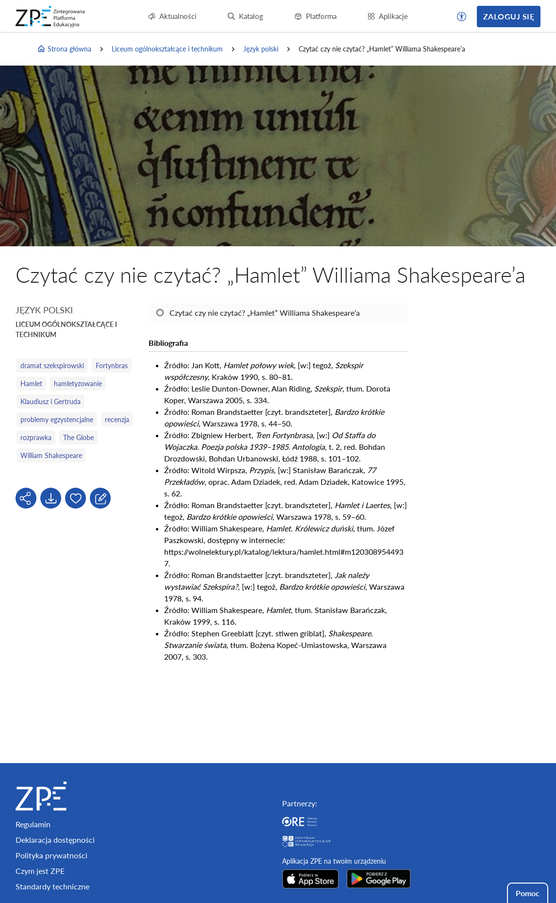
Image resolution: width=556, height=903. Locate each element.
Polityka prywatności (51, 855)
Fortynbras (112, 365)
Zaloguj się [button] (508, 16)
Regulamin (33, 824)
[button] (462, 16)
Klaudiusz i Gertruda (50, 401)
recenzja (117, 419)
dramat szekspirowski (52, 365)
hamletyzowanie (78, 383)
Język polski (260, 49)
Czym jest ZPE (40, 870)
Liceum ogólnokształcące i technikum (167, 49)
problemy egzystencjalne (56, 419)
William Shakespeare (51, 455)
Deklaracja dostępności (55, 839)
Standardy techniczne (52, 886)
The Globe (78, 437)
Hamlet (31, 383)
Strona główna (64, 49)
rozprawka (35, 437)
